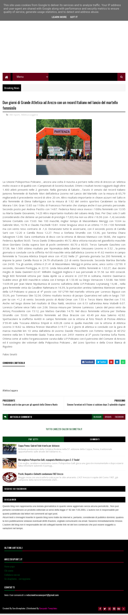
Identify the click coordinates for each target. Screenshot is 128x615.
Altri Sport (14, 116)
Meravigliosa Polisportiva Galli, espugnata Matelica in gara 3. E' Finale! (48, 461)
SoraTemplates (19, 610)
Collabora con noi (12, 576)
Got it (74, 17)
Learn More (59, 17)
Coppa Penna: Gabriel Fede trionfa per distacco (38, 447)
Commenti (95, 441)
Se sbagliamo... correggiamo (17, 580)
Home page (9, 568)
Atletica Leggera (29, 116)
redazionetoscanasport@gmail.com (42, 597)
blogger (97, 418)
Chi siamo (8, 572)
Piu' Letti (33, 441)
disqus (108, 418)
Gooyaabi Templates (48, 610)
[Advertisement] (64, 49)
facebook (119, 418)
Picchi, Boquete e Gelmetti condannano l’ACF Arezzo (40, 476)
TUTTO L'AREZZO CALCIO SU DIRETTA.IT (64, 431)
